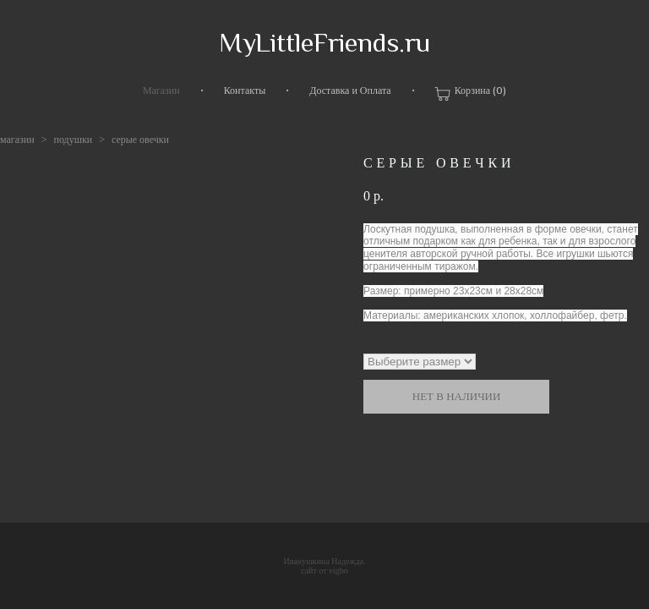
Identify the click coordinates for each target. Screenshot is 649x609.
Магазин (161, 90)
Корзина (470, 93)
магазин (17, 139)
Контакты (245, 90)
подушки (72, 139)
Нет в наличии (456, 396)
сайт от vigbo (324, 570)
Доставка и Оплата (349, 90)
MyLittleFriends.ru (324, 42)
